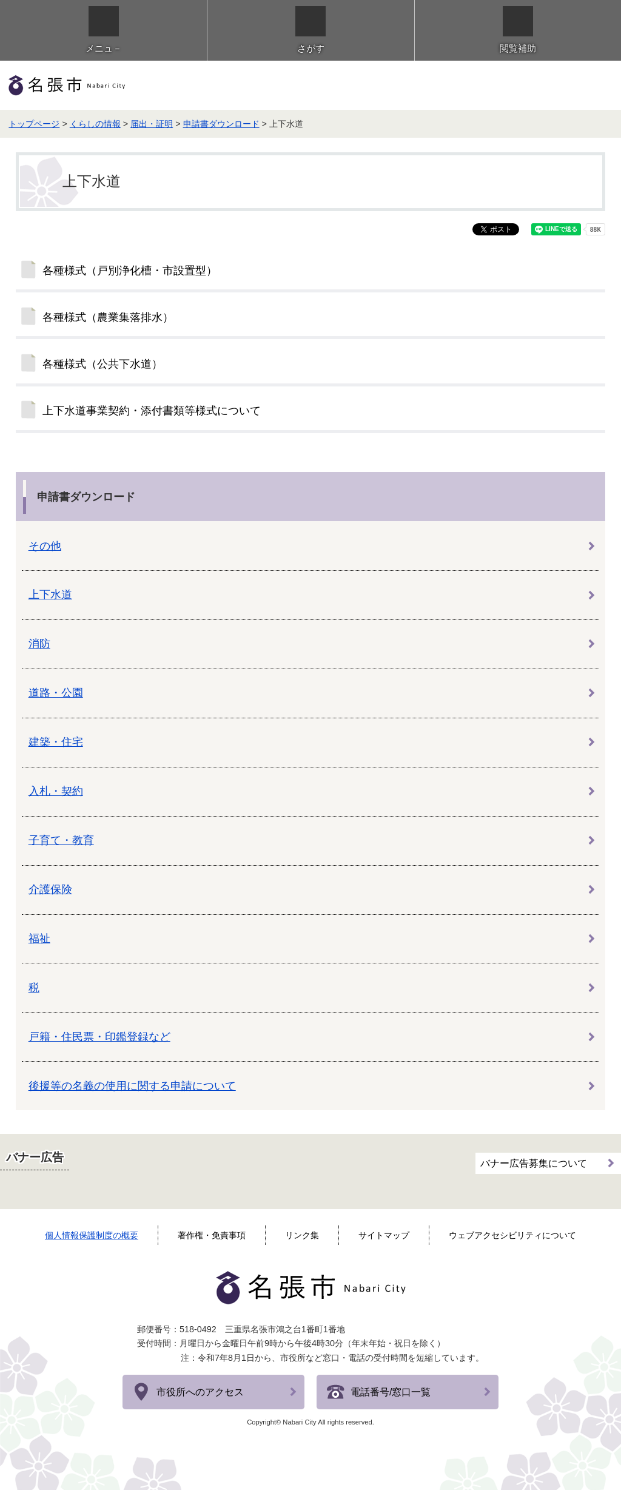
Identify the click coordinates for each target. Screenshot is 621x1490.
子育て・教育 (61, 840)
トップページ (33, 124)
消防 (39, 644)
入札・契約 (56, 791)
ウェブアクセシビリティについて (512, 1235)
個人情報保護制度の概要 (91, 1235)
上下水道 (50, 594)
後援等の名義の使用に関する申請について (132, 1086)
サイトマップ (383, 1235)
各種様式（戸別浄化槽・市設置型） (129, 271)
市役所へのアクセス (200, 1392)
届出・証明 (151, 124)
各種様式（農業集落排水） (107, 317)
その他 (45, 546)
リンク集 (302, 1235)
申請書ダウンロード (221, 124)
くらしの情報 (95, 124)
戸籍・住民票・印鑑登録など (99, 1037)
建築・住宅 (56, 742)
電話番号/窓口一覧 (391, 1392)
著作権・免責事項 (212, 1235)
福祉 (39, 938)
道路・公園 (56, 693)
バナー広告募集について (533, 1163)
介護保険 (50, 889)
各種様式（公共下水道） (102, 364)
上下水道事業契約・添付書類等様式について (151, 411)
